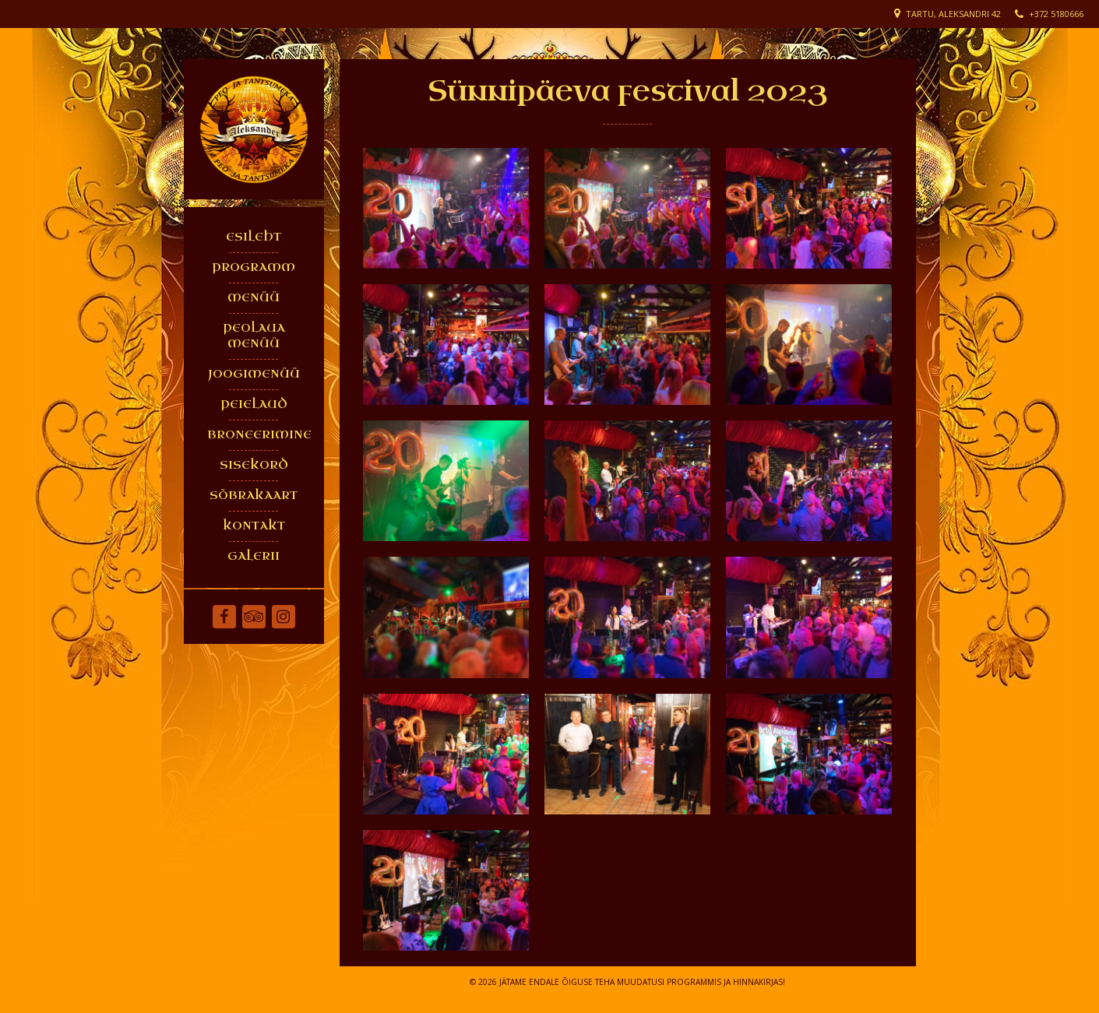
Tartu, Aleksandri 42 (953, 13)
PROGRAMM (253, 267)
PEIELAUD (253, 404)
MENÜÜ (253, 297)
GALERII (253, 556)
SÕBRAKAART (254, 495)
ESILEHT (253, 237)
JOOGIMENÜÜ (254, 374)
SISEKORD (254, 465)
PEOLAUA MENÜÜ (254, 336)
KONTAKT (254, 526)
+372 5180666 (1056, 13)
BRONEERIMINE (257, 434)
